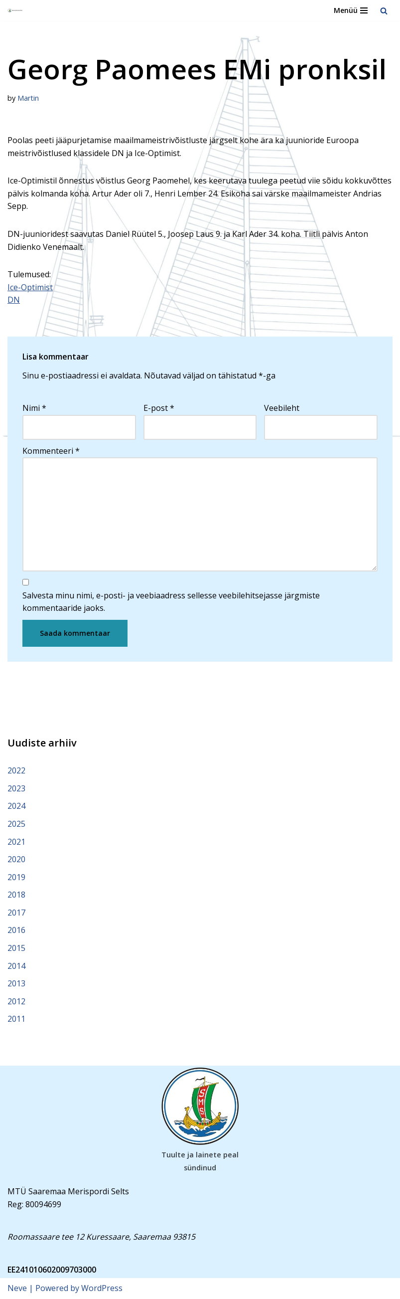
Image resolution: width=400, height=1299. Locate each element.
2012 (16, 1001)
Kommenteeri (51, 450)
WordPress (102, 1288)
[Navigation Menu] (350, 10)
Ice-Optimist (30, 287)
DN (13, 299)
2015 (16, 947)
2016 (16, 930)
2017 (16, 912)
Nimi (34, 407)
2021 (16, 841)
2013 (16, 983)
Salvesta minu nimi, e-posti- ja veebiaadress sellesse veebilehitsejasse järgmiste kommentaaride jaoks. (171, 602)
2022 (16, 770)
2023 (16, 788)
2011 (16, 1018)
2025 (16, 823)
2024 (16, 805)
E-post (158, 407)
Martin (28, 98)
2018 (16, 894)
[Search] (384, 10)
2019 (16, 877)
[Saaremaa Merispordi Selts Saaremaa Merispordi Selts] (15, 10)
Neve (17, 1288)
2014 (16, 965)
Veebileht (281, 407)
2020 (16, 859)
